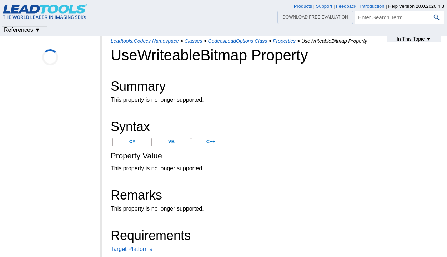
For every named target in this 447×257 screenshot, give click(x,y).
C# (132, 141)
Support (324, 6)
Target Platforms (131, 249)
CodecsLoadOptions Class (237, 41)
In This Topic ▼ (414, 39)
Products (303, 6)
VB (171, 141)
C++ (210, 141)
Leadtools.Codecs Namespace (145, 41)
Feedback (346, 6)
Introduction (372, 6)
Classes (193, 41)
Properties (284, 41)
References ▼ (22, 30)
